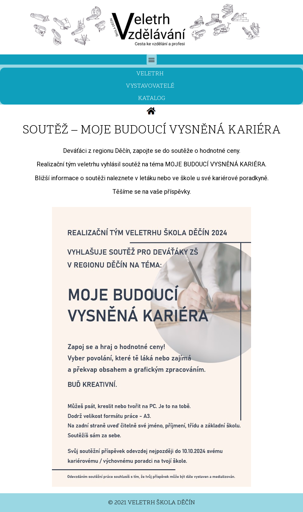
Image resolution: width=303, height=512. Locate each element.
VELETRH (151, 73)
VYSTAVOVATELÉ (151, 86)
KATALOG (151, 98)
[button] (152, 59)
